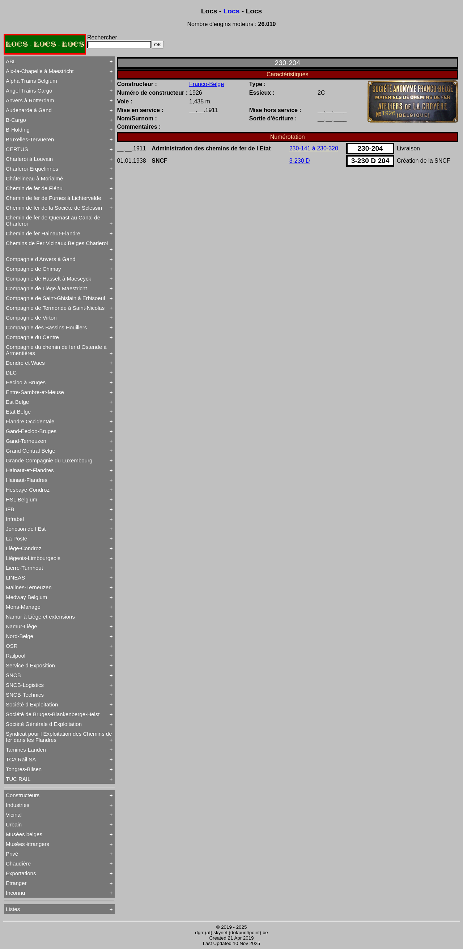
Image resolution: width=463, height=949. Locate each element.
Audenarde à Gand (29, 110)
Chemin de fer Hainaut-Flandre (43, 233)
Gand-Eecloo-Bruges (31, 431)
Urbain (14, 824)
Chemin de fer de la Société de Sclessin (54, 208)
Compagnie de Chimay (33, 269)
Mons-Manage (23, 607)
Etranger (16, 883)
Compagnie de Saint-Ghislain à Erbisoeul (55, 298)
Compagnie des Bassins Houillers (46, 327)
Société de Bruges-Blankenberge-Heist (52, 714)
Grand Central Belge (30, 451)
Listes (13, 909)
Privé (12, 854)
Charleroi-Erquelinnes (32, 169)
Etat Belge (18, 412)
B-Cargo (16, 120)
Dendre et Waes (25, 363)
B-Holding (18, 130)
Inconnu (15, 893)
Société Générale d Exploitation (44, 724)
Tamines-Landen (26, 750)
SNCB (13, 675)
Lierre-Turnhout (24, 568)
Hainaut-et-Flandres (30, 470)
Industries (17, 805)
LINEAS (15, 577)
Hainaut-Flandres (26, 480)
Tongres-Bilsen (24, 769)
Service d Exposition (30, 665)
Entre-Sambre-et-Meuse (35, 392)
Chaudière (18, 863)
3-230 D (299, 161)
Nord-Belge (19, 636)
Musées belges (24, 834)
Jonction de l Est (26, 529)
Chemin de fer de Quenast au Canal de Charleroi (53, 220)
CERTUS (17, 149)
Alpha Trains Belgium (31, 81)
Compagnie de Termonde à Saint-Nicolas (55, 308)
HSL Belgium (21, 499)
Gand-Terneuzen (26, 441)
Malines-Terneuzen (29, 587)
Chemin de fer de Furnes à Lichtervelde (53, 198)
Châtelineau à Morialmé (34, 178)
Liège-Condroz (23, 548)
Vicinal (14, 815)
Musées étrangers (27, 844)
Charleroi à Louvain (29, 159)
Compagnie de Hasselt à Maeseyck (48, 278)
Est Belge (17, 402)
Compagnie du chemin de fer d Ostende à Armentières (56, 350)
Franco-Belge (206, 84)
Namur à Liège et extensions (40, 617)
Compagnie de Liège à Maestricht (46, 288)
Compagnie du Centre (32, 337)
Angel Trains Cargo (29, 90)
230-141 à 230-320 (313, 148)
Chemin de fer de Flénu (34, 188)
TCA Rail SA (21, 759)
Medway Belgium (26, 597)
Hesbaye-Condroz (28, 490)
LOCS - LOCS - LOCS (44, 44)
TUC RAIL (18, 779)
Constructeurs (22, 795)
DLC (11, 372)
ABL (11, 61)
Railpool (15, 656)
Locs (232, 11)
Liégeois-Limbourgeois (33, 558)
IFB (10, 509)
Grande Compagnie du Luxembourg (49, 460)
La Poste (16, 538)
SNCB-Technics (25, 695)
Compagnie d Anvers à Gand (41, 259)
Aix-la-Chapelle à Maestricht (40, 71)
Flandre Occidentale (30, 421)
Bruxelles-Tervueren (30, 139)
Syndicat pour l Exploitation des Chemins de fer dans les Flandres (59, 737)
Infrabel (15, 519)
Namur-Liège (21, 626)
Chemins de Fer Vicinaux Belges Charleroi (57, 243)
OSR (12, 646)
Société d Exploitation (32, 704)
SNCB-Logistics (25, 685)
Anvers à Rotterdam (30, 100)
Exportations (21, 873)
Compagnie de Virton (31, 318)
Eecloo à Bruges (26, 382)
